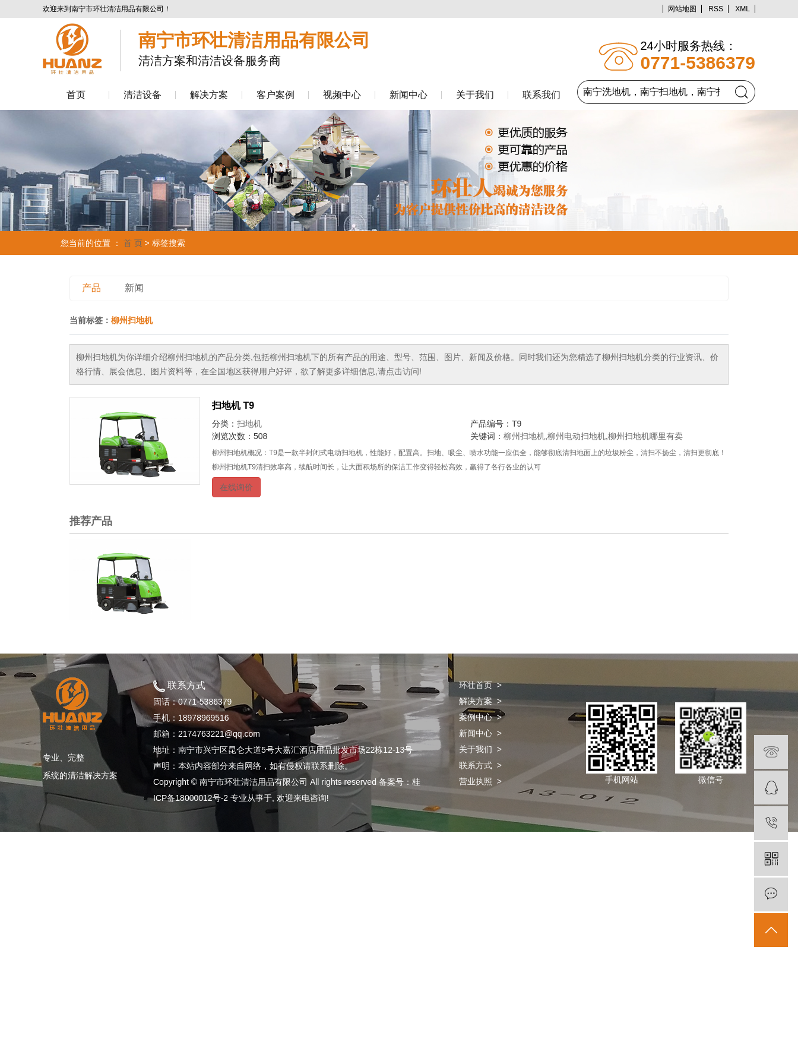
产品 (91, 288)
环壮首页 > (480, 685)
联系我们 (541, 95)
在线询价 (236, 487)
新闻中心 (409, 95)
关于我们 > (480, 749)
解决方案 (209, 95)
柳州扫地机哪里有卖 (645, 436)
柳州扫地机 (524, 436)
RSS (715, 9)
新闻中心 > (480, 733)
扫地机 (249, 423)
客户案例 (275, 95)
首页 (76, 95)
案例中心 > (480, 717)
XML (742, 9)
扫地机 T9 (233, 405)
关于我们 (475, 95)
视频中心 (342, 95)
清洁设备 (143, 95)
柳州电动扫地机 (576, 436)
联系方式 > (480, 765)
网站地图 (682, 9)
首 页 (133, 243)
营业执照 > (480, 781)
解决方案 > (480, 701)
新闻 (134, 288)
